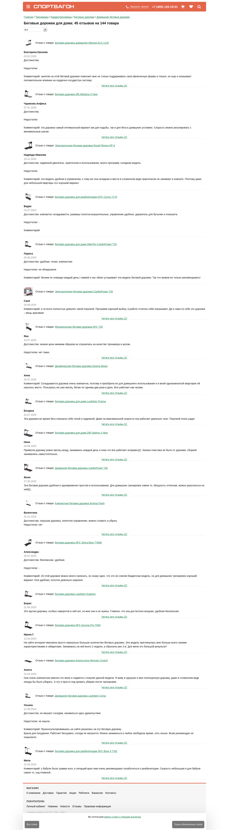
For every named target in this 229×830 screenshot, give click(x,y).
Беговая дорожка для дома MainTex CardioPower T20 (86, 244)
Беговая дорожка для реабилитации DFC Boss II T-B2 (86, 751)
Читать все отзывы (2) (114, 85)
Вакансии (97, 792)
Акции (72, 792)
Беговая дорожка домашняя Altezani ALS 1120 (82, 42)
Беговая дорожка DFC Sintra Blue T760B (78, 542)
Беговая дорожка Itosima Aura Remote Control (81, 660)
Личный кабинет (35, 806)
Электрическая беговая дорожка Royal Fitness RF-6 (85, 145)
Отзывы (76, 806)
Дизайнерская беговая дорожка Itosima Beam (81, 366)
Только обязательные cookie (188, 824)
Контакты (110, 792)
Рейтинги (84, 792)
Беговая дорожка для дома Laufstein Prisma (80, 401)
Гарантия (61, 792)
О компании (33, 792)
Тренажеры (42, 17)
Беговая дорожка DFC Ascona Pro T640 (78, 625)
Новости (65, 806)
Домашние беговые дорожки (113, 17)
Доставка (48, 792)
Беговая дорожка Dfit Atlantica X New (76, 94)
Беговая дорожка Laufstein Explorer (75, 594)
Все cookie (32, 824)
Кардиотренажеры (61, 17)
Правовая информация (97, 806)
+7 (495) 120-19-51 (165, 7)
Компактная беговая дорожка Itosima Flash (79, 503)
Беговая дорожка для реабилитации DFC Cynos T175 (86, 196)
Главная (28, 17)
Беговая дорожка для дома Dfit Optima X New (81, 432)
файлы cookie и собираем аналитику (122, 817)
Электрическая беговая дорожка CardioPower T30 (84, 291)
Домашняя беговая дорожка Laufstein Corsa (80, 695)
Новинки (53, 806)
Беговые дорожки (84, 17)
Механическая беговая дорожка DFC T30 (79, 326)
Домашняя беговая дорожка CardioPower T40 (81, 468)
